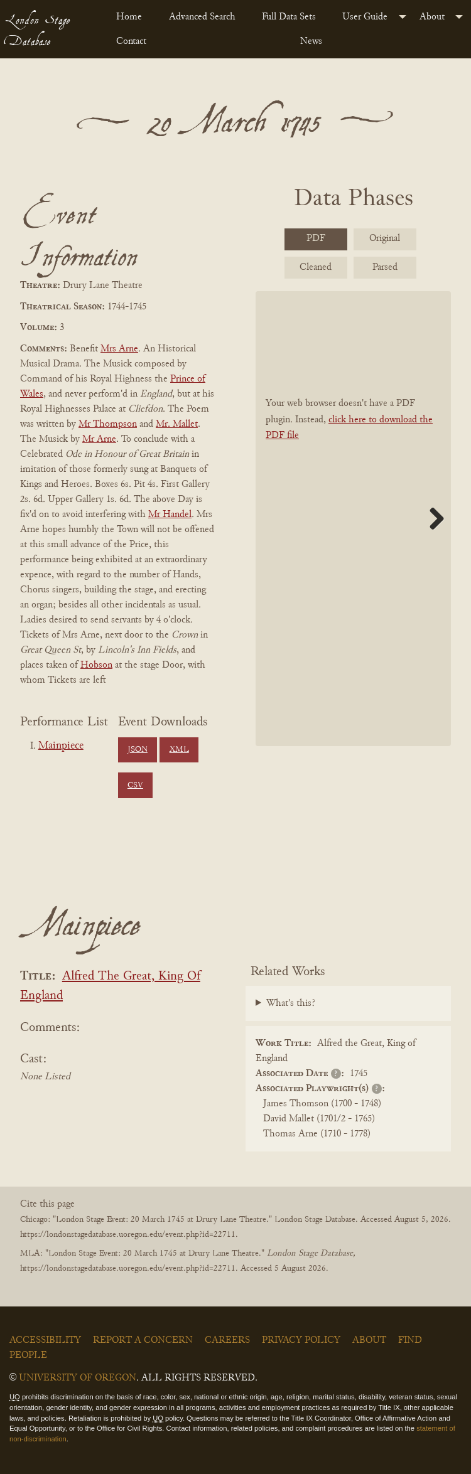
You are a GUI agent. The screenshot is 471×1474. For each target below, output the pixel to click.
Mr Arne (99, 439)
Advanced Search (202, 17)
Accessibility (45, 1340)
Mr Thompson (107, 424)
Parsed (385, 267)
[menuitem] (132, 17)
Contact (131, 41)
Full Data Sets (289, 17)
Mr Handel (170, 515)
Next (432, 518)
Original (384, 238)
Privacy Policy (301, 1340)
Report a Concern (143, 1340)
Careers (227, 1340)
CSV (135, 785)
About (432, 17)
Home (129, 17)
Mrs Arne (119, 349)
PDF (315, 238)
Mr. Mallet (177, 424)
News (311, 41)
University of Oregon (77, 1378)
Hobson (96, 665)
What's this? (290, 1003)
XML (179, 749)
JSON (137, 749)
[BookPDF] (353, 518)
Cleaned (316, 267)
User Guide (364, 17)
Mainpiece (61, 746)
